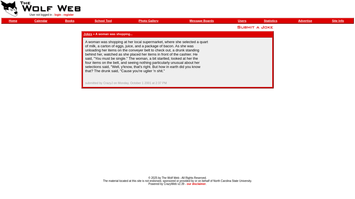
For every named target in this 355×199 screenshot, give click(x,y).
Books (70, 20)
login (57, 14)
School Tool (103, 20)
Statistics (270, 20)
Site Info (338, 20)
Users (242, 20)
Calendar (40, 20)
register (69, 14)
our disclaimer (196, 183)
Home (13, 20)
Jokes (87, 34)
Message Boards (202, 20)
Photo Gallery (149, 20)
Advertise (305, 20)
